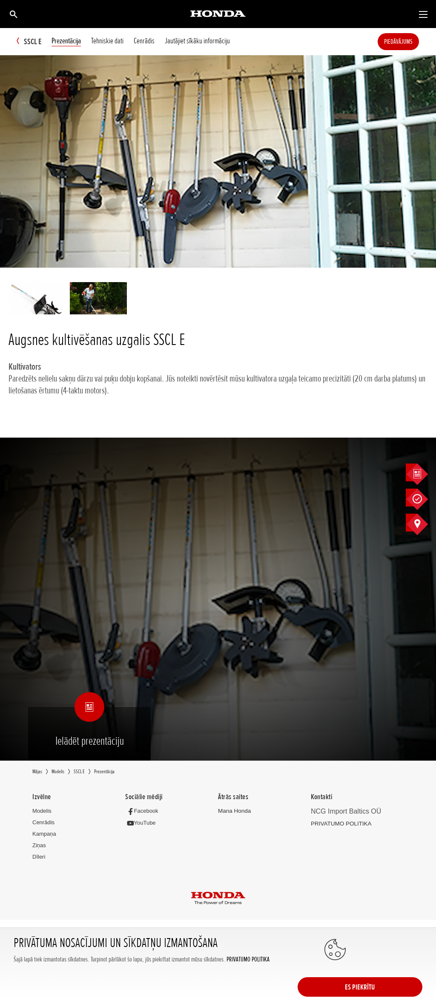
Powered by (218, 949)
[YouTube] (142, 823)
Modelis (42, 811)
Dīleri (38, 857)
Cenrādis (43, 823)
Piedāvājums (411, 41)
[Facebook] (143, 811)
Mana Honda (234, 811)
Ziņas (39, 846)
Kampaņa (44, 834)
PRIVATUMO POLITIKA (248, 984)
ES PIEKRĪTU (388, 975)
